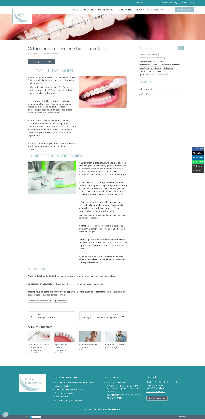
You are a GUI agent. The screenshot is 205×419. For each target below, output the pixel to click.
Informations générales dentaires (151, 61)
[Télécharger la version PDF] (41, 61)
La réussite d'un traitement (170, 65)
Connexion (181, 416)
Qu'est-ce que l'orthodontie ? (150, 71)
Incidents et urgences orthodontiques (153, 58)
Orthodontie (168, 68)
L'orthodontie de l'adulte (148, 65)
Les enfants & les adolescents (150, 68)
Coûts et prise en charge (148, 54)
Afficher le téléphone (155, 391)
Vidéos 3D (143, 94)
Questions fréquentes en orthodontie (153, 75)
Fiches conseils (145, 89)
